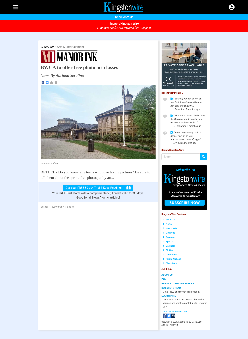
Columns (169, 237)
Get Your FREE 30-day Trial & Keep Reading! (98, 188)
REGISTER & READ (171, 288)
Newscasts (170, 228)
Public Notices (172, 259)
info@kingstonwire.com (175, 311)
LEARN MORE (168, 295)
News (167, 224)
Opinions (169, 232)
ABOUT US (167, 274)
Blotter (168, 250)
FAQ (163, 279)
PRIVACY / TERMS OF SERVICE (177, 283)
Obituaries (170, 254)
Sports (168, 241)
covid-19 (169, 219)
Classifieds (170, 263)
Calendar (169, 245)
